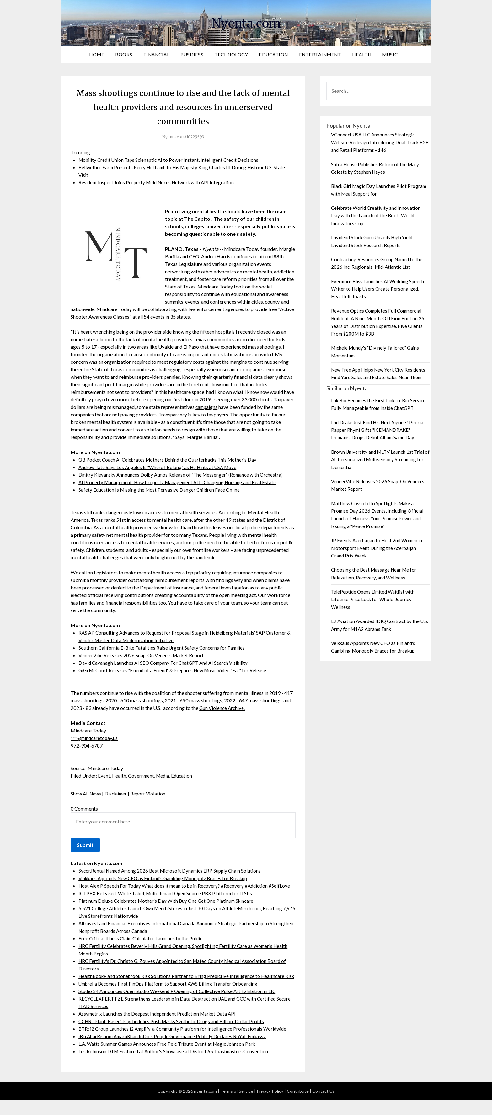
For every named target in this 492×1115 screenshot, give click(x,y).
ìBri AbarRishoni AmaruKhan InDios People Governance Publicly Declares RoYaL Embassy (175, 1051)
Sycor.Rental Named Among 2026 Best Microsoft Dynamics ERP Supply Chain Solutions (172, 871)
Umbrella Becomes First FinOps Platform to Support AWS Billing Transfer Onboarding (171, 998)
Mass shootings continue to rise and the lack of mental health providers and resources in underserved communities (183, 107)
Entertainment (320, 54)
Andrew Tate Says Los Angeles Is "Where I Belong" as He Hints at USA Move (160, 467)
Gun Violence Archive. (222, 708)
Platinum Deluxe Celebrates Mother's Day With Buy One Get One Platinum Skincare (168, 908)
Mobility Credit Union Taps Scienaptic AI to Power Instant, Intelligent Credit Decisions (171, 160)
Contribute (298, 1106)
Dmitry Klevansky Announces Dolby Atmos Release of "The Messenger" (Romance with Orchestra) (184, 475)
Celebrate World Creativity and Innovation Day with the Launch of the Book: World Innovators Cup (375, 215)
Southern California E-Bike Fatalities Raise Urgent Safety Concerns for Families (163, 648)
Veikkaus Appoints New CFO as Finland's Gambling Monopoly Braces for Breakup (167, 878)
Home (96, 54)
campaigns (207, 407)
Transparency (173, 414)
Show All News (87, 793)
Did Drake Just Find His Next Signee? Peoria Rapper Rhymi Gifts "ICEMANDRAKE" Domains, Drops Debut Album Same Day (377, 430)
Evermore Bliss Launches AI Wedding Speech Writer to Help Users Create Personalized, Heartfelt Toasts (377, 288)
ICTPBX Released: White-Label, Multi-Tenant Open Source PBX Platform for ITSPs (167, 901)
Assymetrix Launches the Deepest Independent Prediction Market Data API (159, 1029)
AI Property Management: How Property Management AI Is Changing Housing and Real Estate (180, 482)
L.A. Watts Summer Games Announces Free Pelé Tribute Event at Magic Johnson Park (169, 1059)
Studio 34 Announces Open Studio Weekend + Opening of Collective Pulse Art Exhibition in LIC (179, 1006)
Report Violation (150, 793)
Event (104, 776)
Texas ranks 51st (109, 520)
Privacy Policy (270, 1106)
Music (390, 54)
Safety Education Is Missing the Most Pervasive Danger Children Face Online (160, 490)
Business (191, 54)
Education (273, 54)
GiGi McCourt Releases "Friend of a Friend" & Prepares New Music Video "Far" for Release (176, 670)
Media (165, 776)
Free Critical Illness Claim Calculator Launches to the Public (142, 946)
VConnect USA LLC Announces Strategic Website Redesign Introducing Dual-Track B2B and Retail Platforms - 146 (380, 142)
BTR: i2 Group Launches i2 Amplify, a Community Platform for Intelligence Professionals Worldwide (185, 1044)
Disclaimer (117, 793)
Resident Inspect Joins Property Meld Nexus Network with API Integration (158, 182)
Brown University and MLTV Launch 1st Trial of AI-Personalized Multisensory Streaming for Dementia (380, 459)
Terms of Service (236, 1106)
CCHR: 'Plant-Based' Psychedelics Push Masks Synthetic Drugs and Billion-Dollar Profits (174, 1036)
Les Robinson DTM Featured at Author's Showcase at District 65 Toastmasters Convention (175, 1066)
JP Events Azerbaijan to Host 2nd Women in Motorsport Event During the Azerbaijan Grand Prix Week (376, 547)
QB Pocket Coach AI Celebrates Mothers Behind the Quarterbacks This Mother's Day (171, 459)
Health (361, 54)
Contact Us (323, 1106)
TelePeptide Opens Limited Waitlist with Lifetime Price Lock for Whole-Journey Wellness (372, 599)
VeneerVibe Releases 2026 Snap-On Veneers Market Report (142, 655)
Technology (231, 54)
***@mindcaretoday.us (95, 738)
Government (142, 776)
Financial (156, 54)
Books (123, 54)
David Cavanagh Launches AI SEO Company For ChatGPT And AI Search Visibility (166, 663)
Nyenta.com (246, 22)
